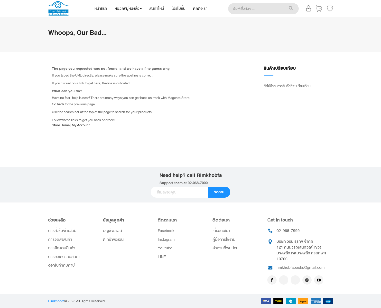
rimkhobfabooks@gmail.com (301, 267)
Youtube (165, 248)
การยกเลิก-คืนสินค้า (64, 257)
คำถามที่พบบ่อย (225, 248)
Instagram (166, 239)
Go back (58, 104)
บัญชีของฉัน (112, 231)
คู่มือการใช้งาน (224, 239)
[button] (308, 9)
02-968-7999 (198, 183)
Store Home (61, 125)
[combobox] (255, 8)
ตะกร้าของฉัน (113, 239)
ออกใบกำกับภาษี (61, 265)
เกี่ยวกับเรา (221, 231)
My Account (81, 125)
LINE (162, 257)
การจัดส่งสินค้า (60, 239)
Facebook (166, 231)
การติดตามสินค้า (61, 248)
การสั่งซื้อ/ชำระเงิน (62, 231)
